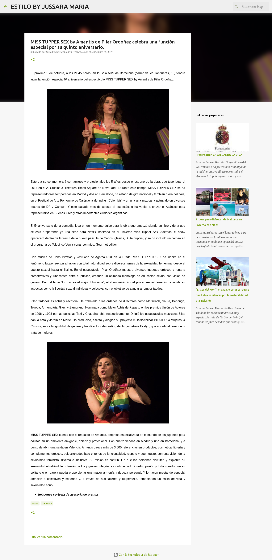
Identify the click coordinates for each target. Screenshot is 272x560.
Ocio (35, 503)
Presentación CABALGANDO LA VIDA (219, 154)
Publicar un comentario (47, 537)
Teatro (47, 503)
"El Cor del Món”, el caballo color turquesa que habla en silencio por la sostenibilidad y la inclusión (222, 295)
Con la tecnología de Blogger (136, 554)
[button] (33, 59)
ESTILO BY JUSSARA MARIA (50, 6)
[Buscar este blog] (249, 6)
